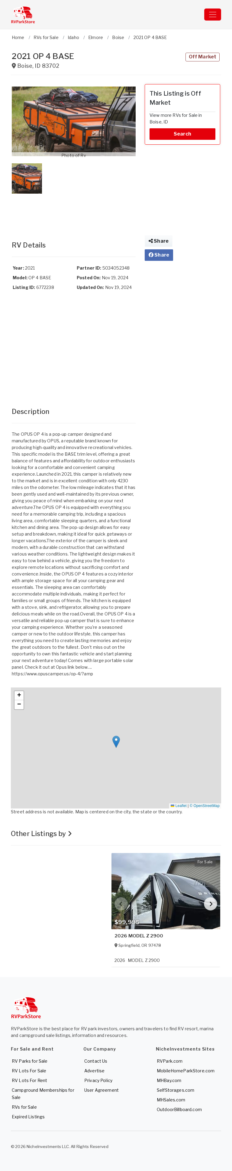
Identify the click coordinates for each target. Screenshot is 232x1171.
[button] (74, 121)
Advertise (94, 1070)
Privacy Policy (98, 1080)
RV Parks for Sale (29, 1061)
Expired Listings (28, 1116)
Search (182, 134)
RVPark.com (169, 1061)
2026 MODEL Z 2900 (138, 936)
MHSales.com (171, 1099)
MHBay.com (169, 1080)
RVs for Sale (24, 1107)
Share (159, 241)
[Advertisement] (74, 211)
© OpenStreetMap (205, 806)
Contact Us (95, 1061)
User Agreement (101, 1090)
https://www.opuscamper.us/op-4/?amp (52, 673)
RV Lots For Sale (29, 1070)
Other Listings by (41, 834)
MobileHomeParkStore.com (185, 1070)
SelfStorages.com (175, 1090)
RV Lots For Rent (29, 1080)
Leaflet (178, 806)
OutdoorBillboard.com (179, 1109)
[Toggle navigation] (212, 14)
